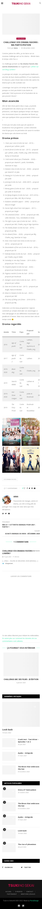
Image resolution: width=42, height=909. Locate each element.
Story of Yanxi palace (27, 790)
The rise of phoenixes (27, 844)
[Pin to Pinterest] (32, 488)
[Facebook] (11, 867)
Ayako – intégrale (25, 753)
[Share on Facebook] (27, 488)
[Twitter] (29, 867)
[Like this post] (24, 488)
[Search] (40, 3)
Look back (7, 729)
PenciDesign (34, 901)
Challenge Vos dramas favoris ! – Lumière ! (18, 552)
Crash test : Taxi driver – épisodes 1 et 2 (28, 740)
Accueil (8, 892)
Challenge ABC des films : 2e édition (21, 679)
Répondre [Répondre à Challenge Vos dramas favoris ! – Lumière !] (36, 550)
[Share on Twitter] (29, 488)
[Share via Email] (34, 488)
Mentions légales (28, 894)
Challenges (21, 38)
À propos (18, 892)
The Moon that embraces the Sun (28, 767)
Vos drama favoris (10, 479)
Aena (16, 48)
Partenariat (12, 894)
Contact (29, 892)
